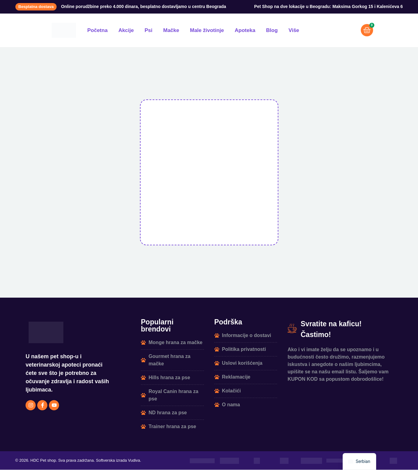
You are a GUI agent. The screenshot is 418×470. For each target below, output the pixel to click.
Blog (272, 30)
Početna (97, 30)
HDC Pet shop (43, 461)
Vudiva (134, 461)
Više (294, 30)
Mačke (171, 30)
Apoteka (245, 30)
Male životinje (207, 30)
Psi (149, 30)
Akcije (126, 30)
